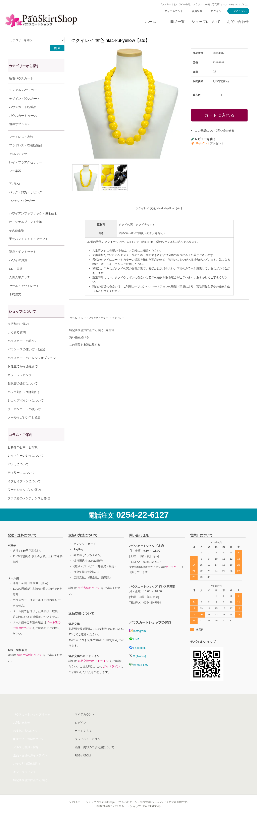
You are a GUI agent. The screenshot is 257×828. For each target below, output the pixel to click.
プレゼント (207, 143)
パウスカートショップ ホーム (32, 724)
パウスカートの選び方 (23, 351)
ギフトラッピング (20, 385)
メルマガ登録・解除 (26, 757)
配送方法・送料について (28, 749)
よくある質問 (17, 342)
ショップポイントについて (26, 410)
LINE (134, 649)
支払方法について (89, 598)
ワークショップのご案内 (24, 499)
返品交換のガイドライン (93, 670)
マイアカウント (174, 11)
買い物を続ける (79, 337)
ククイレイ (118, 317)
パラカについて (18, 474)
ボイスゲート (174, 577)
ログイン (216, 11)
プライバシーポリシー (89, 749)
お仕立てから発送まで (23, 376)
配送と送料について (29, 664)
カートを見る (83, 740)
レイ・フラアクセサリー (94, 317)
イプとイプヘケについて (24, 491)
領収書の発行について (23, 393)
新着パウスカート (21, 78)
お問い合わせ (238, 22)
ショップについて (206, 22)
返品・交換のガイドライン (30, 765)
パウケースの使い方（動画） (27, 359)
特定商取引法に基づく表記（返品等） (93, 330)
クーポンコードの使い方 (24, 419)
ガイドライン (111, 676)
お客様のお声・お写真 (23, 457)
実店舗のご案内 (18, 334)
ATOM (87, 765)
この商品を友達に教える (84, 344)
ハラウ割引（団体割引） (24, 402)
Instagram (137, 641)
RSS (78, 765)
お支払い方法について (27, 740)
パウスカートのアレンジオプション (32, 368)
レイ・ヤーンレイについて (26, 465)
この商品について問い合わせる (214, 130)
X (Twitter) (137, 666)
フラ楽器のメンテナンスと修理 (29, 508)
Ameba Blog (138, 674)
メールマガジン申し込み (24, 427)
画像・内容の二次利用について (94, 757)
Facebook (137, 657)
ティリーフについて (21, 482)
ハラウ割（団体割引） (27, 773)
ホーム (150, 22)
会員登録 (197, 11)
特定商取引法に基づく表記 (30, 790)
